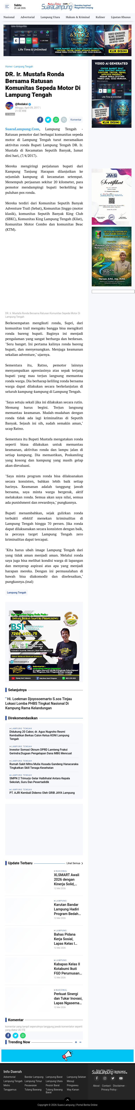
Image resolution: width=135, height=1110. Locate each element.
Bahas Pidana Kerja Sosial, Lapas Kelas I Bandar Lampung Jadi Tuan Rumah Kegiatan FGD (67, 939)
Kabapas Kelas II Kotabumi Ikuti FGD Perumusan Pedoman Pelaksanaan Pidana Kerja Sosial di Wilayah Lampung (67, 969)
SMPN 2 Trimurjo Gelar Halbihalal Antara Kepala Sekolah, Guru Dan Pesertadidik (39, 780)
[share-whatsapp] (56, 120)
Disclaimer (119, 1085)
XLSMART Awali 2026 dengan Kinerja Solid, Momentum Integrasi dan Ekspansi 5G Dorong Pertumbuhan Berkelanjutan (66, 879)
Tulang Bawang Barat (54, 1091)
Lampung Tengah (16, 592)
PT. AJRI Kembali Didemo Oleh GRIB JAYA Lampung (42, 792)
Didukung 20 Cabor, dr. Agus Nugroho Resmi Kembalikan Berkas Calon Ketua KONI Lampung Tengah (39, 735)
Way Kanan (73, 1089)
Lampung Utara (50, 17)
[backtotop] (67, 1100)
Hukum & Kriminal (78, 17)
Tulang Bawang (33, 1089)
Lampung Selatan (76, 1077)
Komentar (75, 119)
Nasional (9, 17)
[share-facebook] (40, 120)
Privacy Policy (108, 1089)
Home (8, 66)
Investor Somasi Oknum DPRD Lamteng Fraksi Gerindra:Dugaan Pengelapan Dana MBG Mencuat (40, 751)
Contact (106, 1085)
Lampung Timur (33, 1081)
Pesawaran (31, 1085)
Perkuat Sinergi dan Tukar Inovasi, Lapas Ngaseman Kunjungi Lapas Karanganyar (68, 998)
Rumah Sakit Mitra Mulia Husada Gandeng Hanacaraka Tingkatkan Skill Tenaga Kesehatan (43, 765)
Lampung (61, 901)
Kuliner (100, 17)
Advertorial (28, 17)
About (96, 1085)
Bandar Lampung (34, 1077)
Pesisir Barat (53, 1085)
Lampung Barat (54, 1077)
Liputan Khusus (120, 17)
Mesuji (70, 1081)
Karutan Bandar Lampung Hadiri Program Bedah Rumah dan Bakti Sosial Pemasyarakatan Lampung (67, 909)
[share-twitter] (48, 120)
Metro (7, 1085)
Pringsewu (72, 1085)
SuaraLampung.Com (22, 129)
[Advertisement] (44, 831)
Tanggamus (10, 1089)
